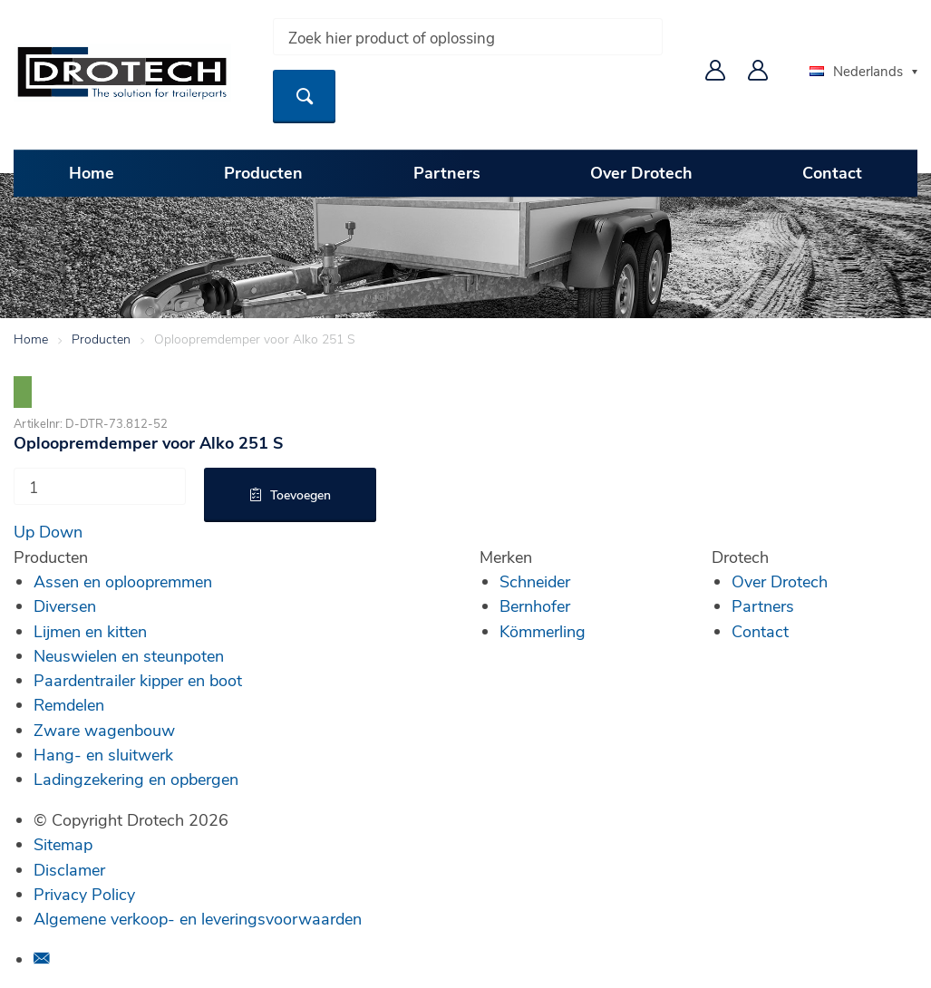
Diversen (65, 605)
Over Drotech (641, 172)
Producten (263, 172)
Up (24, 531)
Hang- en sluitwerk (103, 754)
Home (91, 172)
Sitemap (63, 844)
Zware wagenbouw (104, 730)
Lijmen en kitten (90, 631)
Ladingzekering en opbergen (136, 778)
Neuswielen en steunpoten (129, 655)
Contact (832, 172)
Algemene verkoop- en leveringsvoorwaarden (198, 918)
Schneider (534, 581)
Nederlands (856, 71)
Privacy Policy (84, 894)
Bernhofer (534, 605)
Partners (446, 172)
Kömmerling (542, 631)
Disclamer (69, 869)
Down (60, 531)
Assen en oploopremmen (123, 581)
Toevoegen (300, 494)
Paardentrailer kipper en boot (138, 680)
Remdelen (69, 704)
